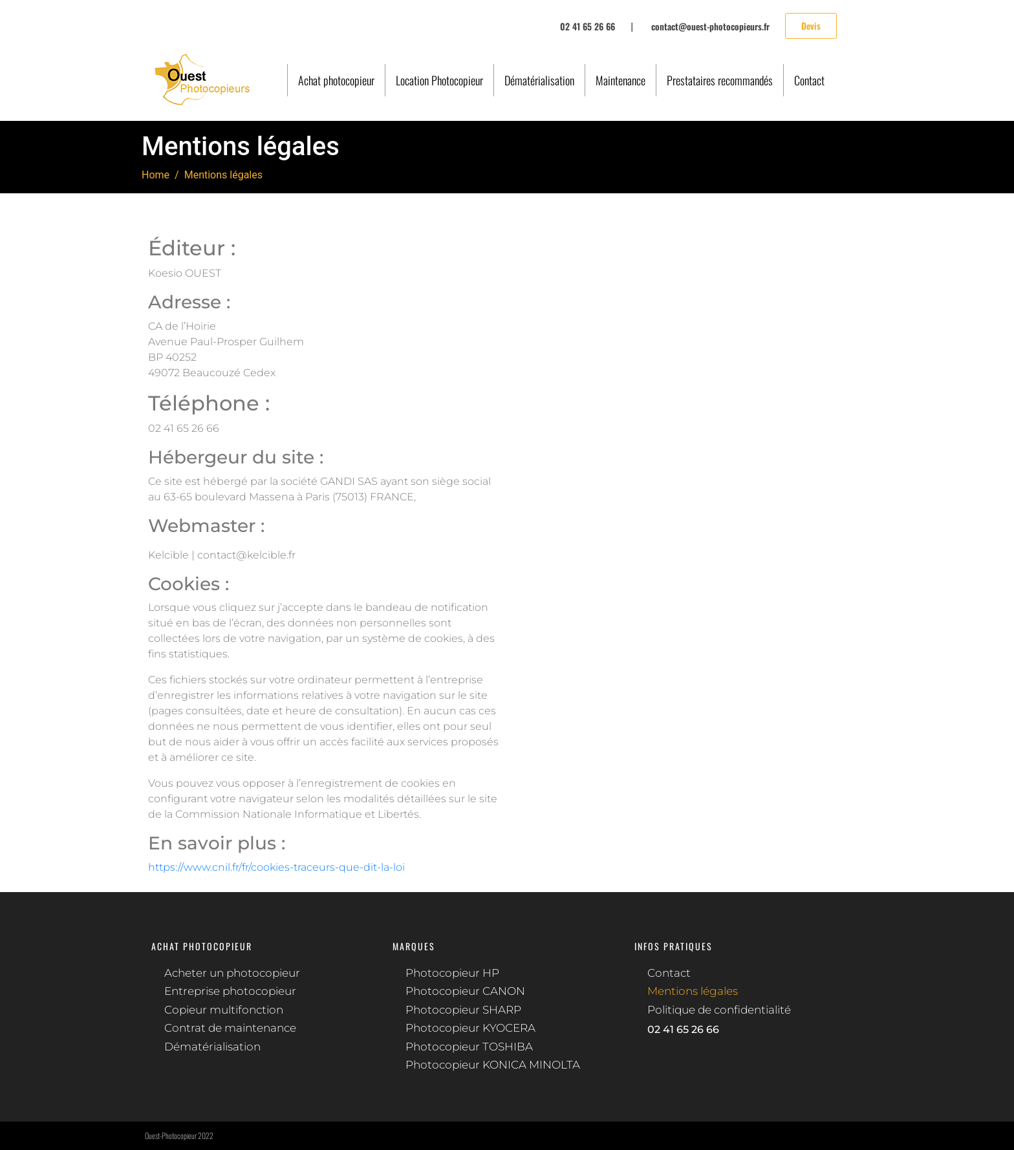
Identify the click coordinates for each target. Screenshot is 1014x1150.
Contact (809, 80)
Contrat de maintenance (230, 1027)
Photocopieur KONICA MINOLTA (492, 1064)
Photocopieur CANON (465, 991)
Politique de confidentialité (719, 1009)
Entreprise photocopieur (230, 991)
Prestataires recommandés (720, 80)
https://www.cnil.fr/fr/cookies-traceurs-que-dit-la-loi (276, 867)
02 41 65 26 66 (683, 1029)
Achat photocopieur (336, 80)
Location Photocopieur (439, 80)
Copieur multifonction (223, 1009)
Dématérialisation (539, 80)
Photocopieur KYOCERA (470, 1027)
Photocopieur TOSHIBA (469, 1046)
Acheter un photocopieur (232, 972)
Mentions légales (692, 991)
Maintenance (620, 80)
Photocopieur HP (452, 972)
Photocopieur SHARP (463, 1009)
